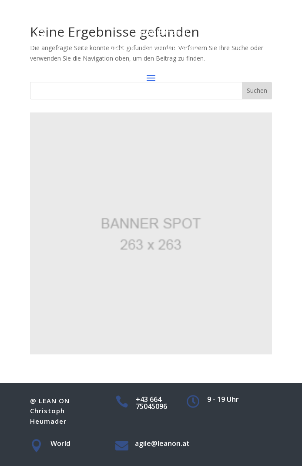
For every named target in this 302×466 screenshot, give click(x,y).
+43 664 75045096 (161, 8)
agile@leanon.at (161, 32)
